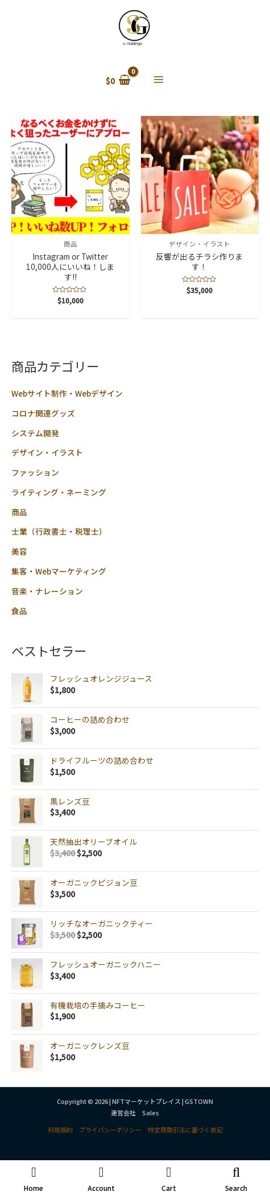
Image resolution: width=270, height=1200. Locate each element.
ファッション (35, 472)
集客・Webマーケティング (58, 571)
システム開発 (35, 433)
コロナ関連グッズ (43, 413)
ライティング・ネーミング (58, 492)
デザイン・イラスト (47, 452)
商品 (19, 512)
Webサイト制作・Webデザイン (67, 393)
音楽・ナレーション (47, 591)
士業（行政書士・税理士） (59, 531)
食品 (19, 610)
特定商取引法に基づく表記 (185, 1129)
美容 (19, 551)
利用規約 (60, 1129)
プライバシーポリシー (110, 1129)
